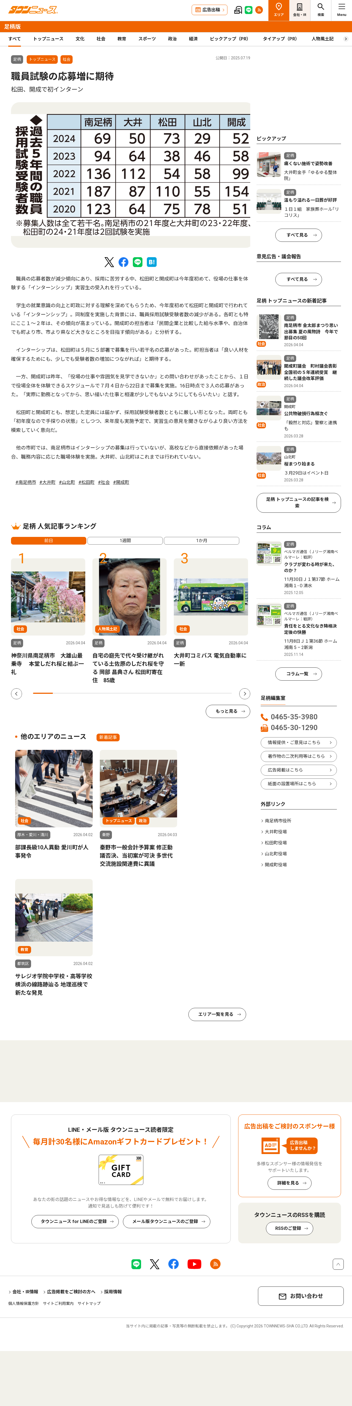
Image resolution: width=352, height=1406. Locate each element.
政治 (172, 38)
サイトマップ (89, 1303)
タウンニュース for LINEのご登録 (74, 1221)
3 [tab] (83, 693)
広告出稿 (211, 9)
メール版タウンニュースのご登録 (165, 1221)
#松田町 (86, 482)
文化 (80, 38)
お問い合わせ (306, 1296)
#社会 (104, 482)
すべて (14, 38)
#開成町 (121, 482)
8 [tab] (182, 693)
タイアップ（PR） (281, 38)
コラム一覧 (297, 673)
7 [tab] (162, 693)
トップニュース (48, 38)
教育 (121, 38)
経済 (193, 38)
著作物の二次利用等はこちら (296, 756)
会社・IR (299, 15)
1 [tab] (43, 693)
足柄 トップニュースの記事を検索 (297, 503)
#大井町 (47, 482)
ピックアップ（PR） (230, 38)
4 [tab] (102, 693)
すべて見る (297, 235)
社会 (101, 38)
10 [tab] (222, 693)
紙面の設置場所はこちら (292, 783)
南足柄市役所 (278, 820)
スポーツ (147, 38)
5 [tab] (122, 693)
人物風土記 (323, 38)
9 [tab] (202, 693)
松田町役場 (276, 842)
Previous (16, 693)
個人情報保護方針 (23, 1303)
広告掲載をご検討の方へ (71, 1291)
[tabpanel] (132, 175)
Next (244, 693)
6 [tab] (142, 693)
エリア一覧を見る (215, 1014)
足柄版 (12, 26)
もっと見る (227, 711)
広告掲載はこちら (285, 770)
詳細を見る (288, 1183)
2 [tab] (63, 693)
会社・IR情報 (25, 1291)
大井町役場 (276, 831)
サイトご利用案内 (58, 1303)
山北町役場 (276, 853)
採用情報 (113, 1291)
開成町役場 (276, 864)
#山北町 (67, 482)
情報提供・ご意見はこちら (294, 742)
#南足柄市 (25, 482)
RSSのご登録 (288, 1228)
